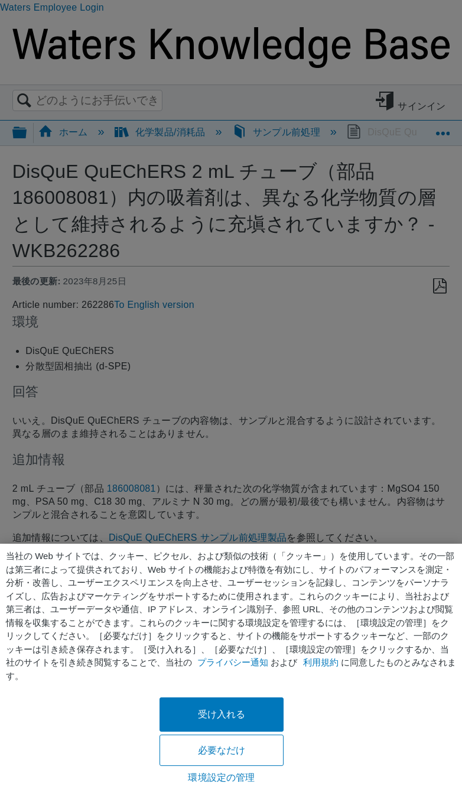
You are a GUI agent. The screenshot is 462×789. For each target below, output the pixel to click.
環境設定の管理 (221, 777)
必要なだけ (222, 750)
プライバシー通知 (232, 662)
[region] (231, 666)
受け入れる (222, 714)
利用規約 (321, 662)
